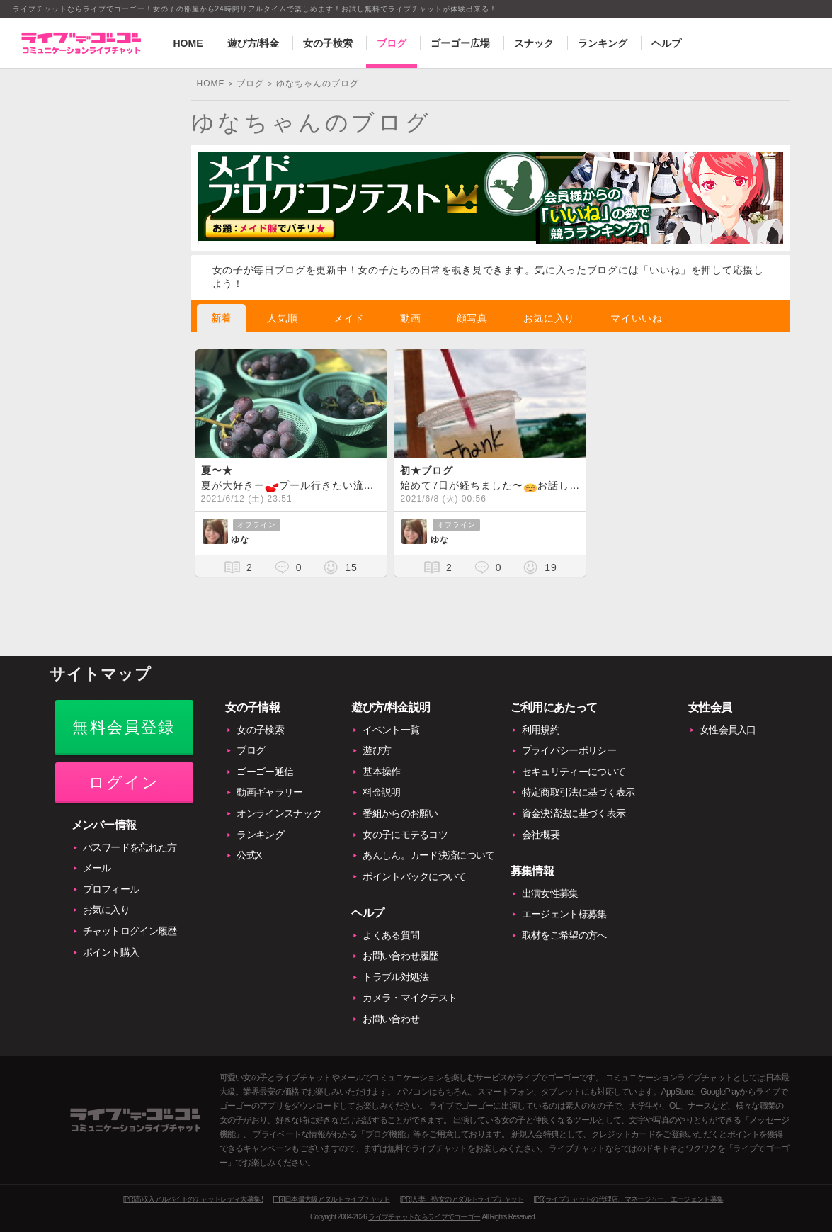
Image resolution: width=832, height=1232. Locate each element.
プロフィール (111, 889)
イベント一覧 (391, 729)
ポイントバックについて (414, 876)
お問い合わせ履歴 (400, 955)
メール (97, 868)
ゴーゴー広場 (460, 43)
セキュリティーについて (573, 771)
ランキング (602, 43)
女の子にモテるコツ (405, 834)
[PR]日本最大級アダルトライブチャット (331, 1199)
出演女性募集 (550, 893)
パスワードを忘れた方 (130, 847)
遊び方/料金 (253, 43)
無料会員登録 (123, 727)
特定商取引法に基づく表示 (578, 792)
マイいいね (636, 318)
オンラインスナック (279, 813)
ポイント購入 (111, 952)
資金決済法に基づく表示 (573, 813)
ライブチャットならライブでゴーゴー (424, 1217)
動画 (410, 318)
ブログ (391, 43)
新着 (221, 318)
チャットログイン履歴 (130, 931)
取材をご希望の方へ (564, 935)
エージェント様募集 (564, 914)
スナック (534, 43)
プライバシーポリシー (569, 750)
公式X (249, 855)
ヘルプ (666, 43)
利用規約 (540, 729)
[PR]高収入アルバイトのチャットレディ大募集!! (193, 1199)
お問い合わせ (391, 1018)
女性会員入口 (728, 729)
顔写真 (472, 318)
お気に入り (549, 318)
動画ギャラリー (269, 792)
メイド (349, 318)
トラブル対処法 (395, 977)
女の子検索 (328, 43)
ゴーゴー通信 (265, 771)
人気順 (282, 318)
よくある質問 (391, 935)
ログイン (124, 782)
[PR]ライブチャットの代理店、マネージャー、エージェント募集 (628, 1199)
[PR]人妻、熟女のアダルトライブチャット (462, 1199)
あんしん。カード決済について (428, 855)
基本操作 (381, 771)
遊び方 (377, 750)
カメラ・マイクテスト (410, 997)
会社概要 (540, 834)
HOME (188, 43)
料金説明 (381, 792)
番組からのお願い (400, 813)
